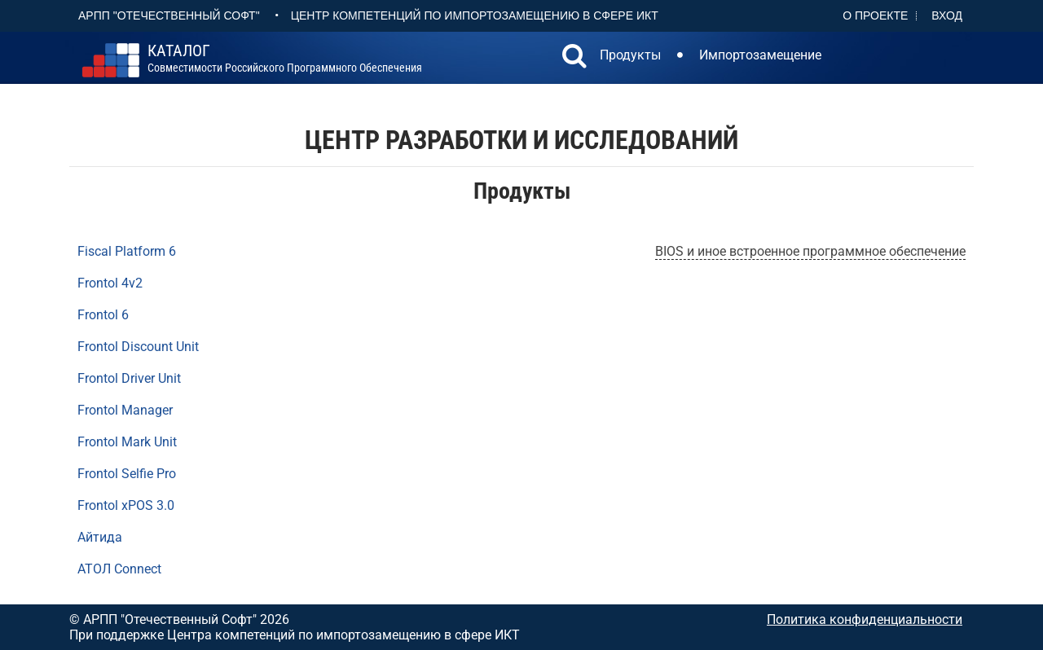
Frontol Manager (125, 410)
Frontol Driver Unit (129, 378)
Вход (946, 15)
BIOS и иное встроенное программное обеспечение (810, 251)
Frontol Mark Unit (127, 442)
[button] (574, 58)
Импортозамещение (760, 55)
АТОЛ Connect (119, 569)
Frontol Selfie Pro (126, 473)
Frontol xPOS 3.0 (125, 505)
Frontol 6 (103, 315)
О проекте (875, 15)
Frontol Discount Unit (138, 346)
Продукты (630, 55)
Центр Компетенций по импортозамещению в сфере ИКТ (474, 15)
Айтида (99, 537)
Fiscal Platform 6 (126, 251)
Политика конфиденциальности (864, 619)
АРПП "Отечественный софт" (169, 15)
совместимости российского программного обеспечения (284, 58)
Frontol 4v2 (110, 283)
